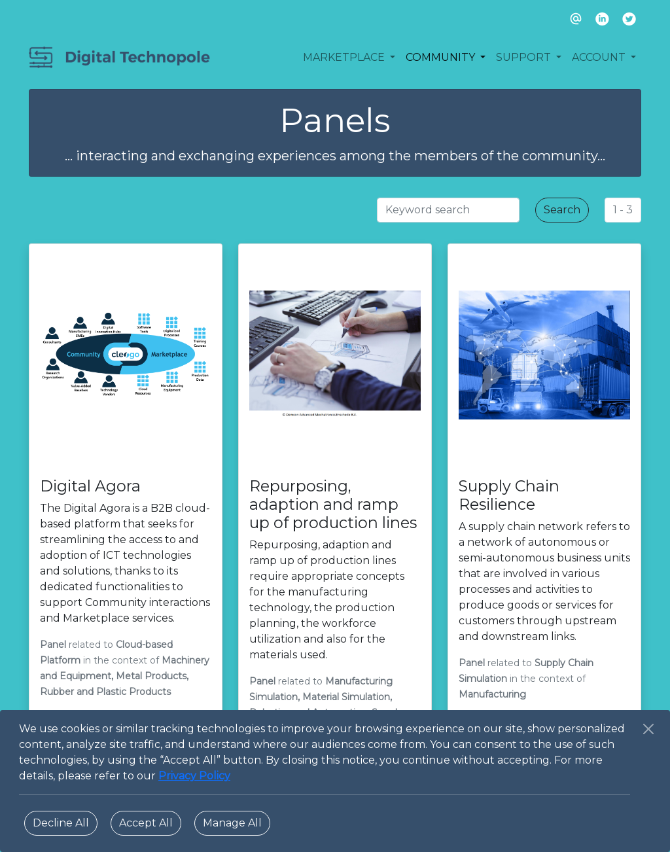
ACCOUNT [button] (600, 57)
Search (562, 210)
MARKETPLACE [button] (345, 57)
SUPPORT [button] (525, 57)
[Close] (648, 729)
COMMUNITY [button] (442, 57)
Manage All (232, 823)
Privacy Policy (194, 776)
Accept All (146, 823)
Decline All (61, 823)
